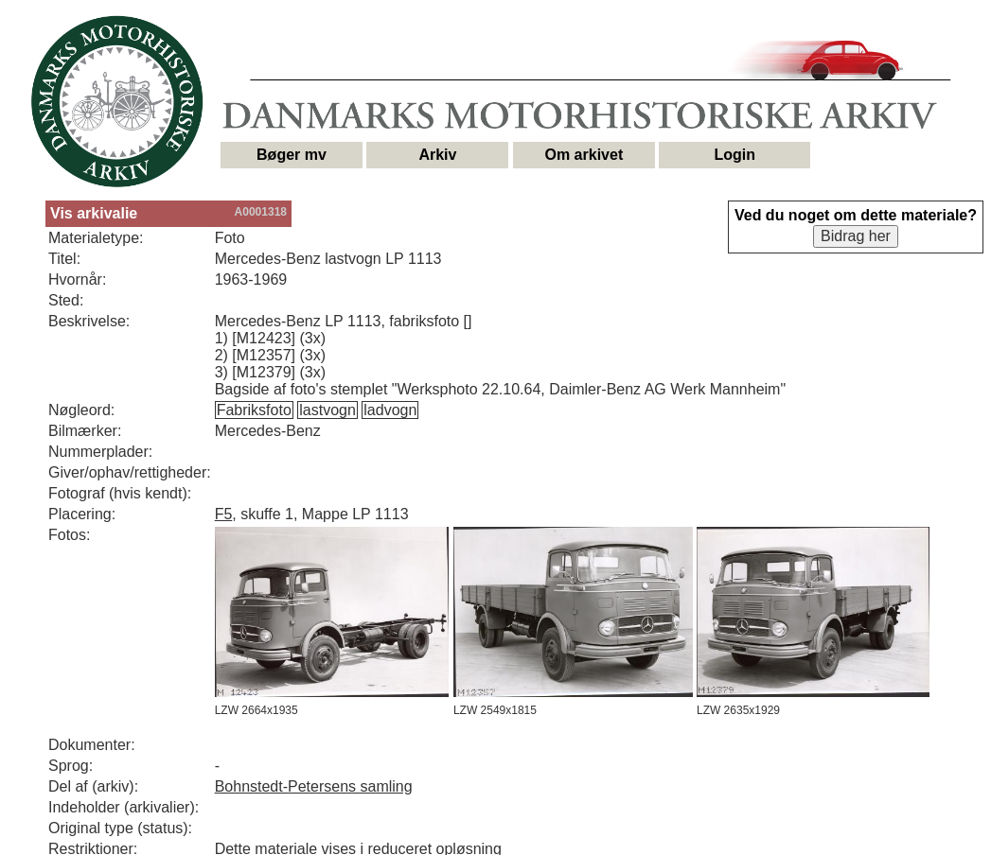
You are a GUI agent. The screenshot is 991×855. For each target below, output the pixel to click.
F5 (224, 514)
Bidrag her (856, 236)
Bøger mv (292, 155)
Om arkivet (584, 155)
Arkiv (437, 155)
